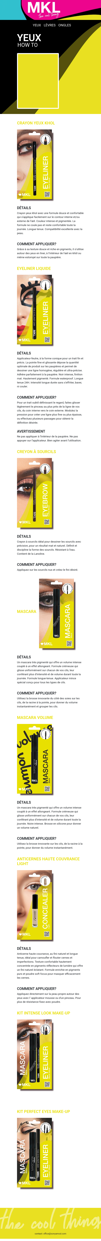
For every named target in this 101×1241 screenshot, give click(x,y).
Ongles (64, 25)
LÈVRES (50, 25)
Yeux (37, 25)
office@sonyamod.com (54, 1233)
